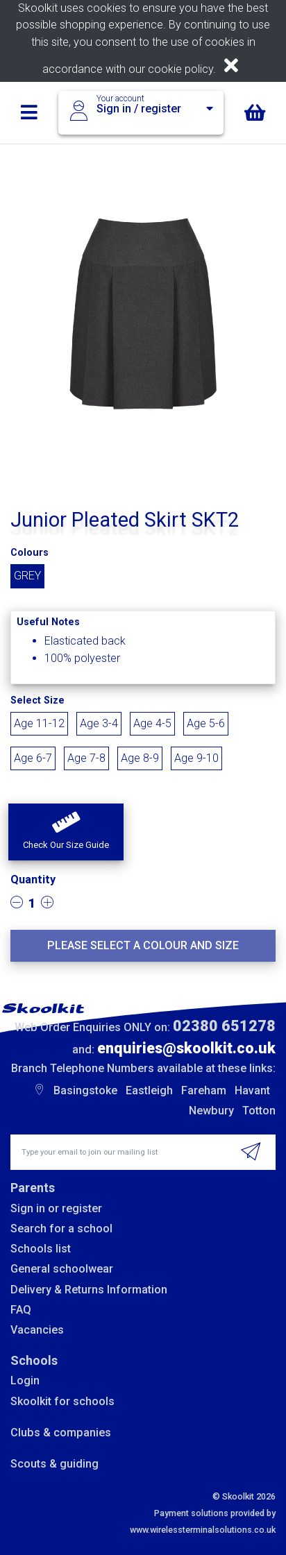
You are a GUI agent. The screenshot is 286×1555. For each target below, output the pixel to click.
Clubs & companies (60, 1432)
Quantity (33, 879)
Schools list (40, 1248)
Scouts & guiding (54, 1463)
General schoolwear (61, 1268)
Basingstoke (85, 1090)
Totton (259, 1110)
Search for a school (61, 1228)
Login (25, 1380)
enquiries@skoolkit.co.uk (186, 1048)
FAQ (20, 1309)
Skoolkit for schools (62, 1401)
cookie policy (180, 69)
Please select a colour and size (143, 945)
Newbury (211, 1110)
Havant (252, 1090)
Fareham (203, 1090)
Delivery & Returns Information (88, 1289)
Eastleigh (149, 1090)
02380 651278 (224, 1026)
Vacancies (37, 1329)
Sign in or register (56, 1208)
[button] (66, 832)
